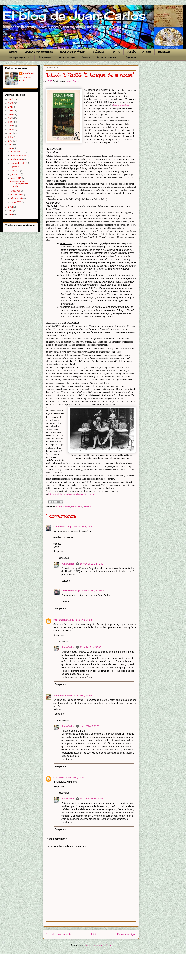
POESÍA (131, 51)
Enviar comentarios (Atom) (98, 945)
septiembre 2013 (19, 163)
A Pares (146, 51)
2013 (10, 148)
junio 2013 (16, 174)
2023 (10, 111)
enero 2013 (16, 202)
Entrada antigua (127, 934)
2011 (10, 210)
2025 (10, 103)
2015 (10, 141)
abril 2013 (15, 191)
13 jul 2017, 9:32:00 (82, 620)
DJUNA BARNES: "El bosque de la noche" (19, 183)
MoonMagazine (67, 57)
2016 (10, 137)
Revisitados (164, 51)
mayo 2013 (16, 178)
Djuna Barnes (63, 506)
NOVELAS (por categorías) (38, 51)
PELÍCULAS (98, 51)
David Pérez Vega (62, 526)
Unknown (58, 777)
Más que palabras (121, 105)
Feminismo (76, 506)
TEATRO (115, 51)
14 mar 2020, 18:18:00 (91, 798)
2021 (10, 118)
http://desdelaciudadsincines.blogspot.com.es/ (71, 494)
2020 (11, 122)
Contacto (131, 57)
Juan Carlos (68, 563)
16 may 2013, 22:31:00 (91, 563)
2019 (10, 126)
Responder (59, 551)
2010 (10, 214)
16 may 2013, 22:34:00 (92, 590)
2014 (10, 144)
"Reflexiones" (45, 57)
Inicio (94, 934)
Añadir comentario (57, 839)
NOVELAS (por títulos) (72, 51)
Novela (87, 506)
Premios (86, 57)
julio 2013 (15, 170)
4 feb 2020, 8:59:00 (83, 695)
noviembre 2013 (19, 155)
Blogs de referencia (108, 57)
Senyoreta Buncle (62, 695)
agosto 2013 (17, 167)
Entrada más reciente (58, 934)
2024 (11, 107)
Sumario (13, 51)
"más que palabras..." (20, 57)
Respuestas (63, 558)
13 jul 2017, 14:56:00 (90, 647)
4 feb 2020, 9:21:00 (89, 726)
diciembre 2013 (18, 152)
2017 (10, 133)
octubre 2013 (17, 159)
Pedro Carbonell (62, 620)
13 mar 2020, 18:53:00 (76, 777)
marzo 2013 (16, 194)
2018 (10, 129)
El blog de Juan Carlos (4, 8)
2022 (10, 114)
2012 (10, 207)
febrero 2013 (17, 198)
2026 (11, 99)
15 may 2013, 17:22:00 (84, 526)
